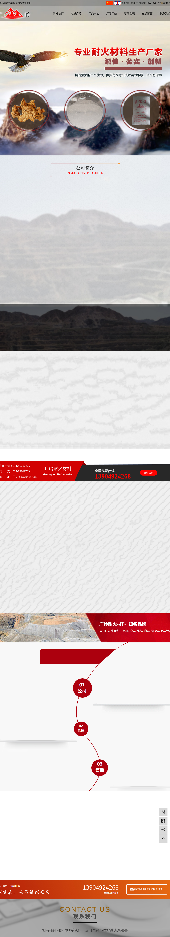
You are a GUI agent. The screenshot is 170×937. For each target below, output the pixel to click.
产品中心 (94, 13)
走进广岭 (76, 13)
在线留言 (147, 13)
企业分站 (134, 3)
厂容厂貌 (111, 13)
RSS (149, 3)
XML (154, 3)
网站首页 (58, 13)
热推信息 (125, 3)
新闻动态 (129, 13)
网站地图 (142, 3)
